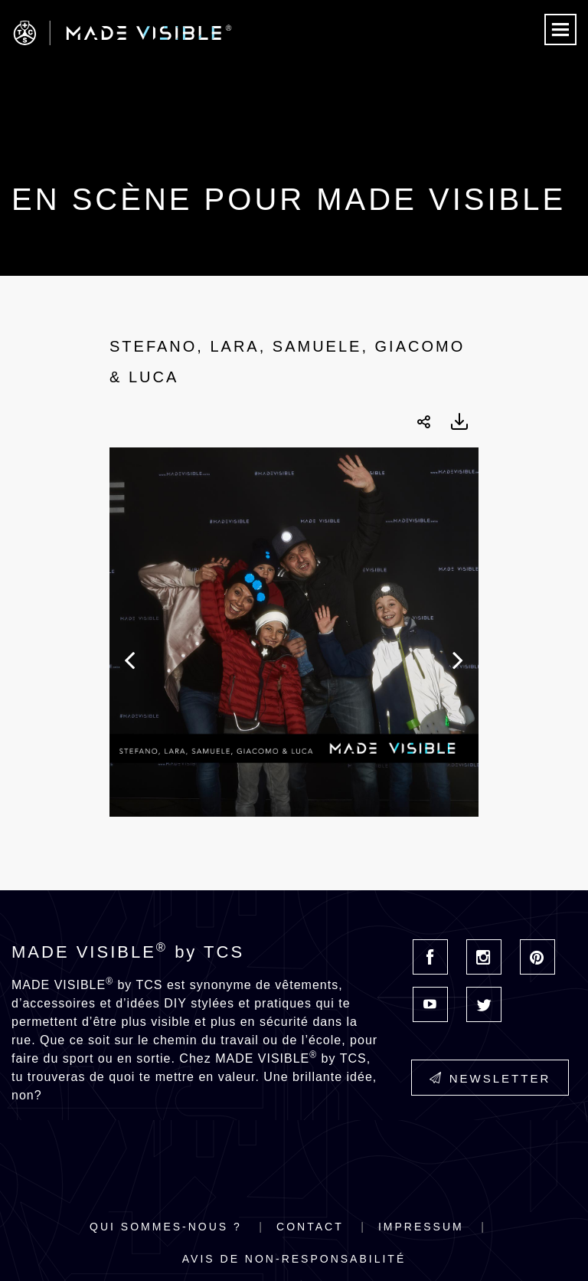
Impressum (421, 1226)
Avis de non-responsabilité (294, 1259)
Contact (310, 1226)
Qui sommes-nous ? (166, 1226)
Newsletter (490, 1078)
